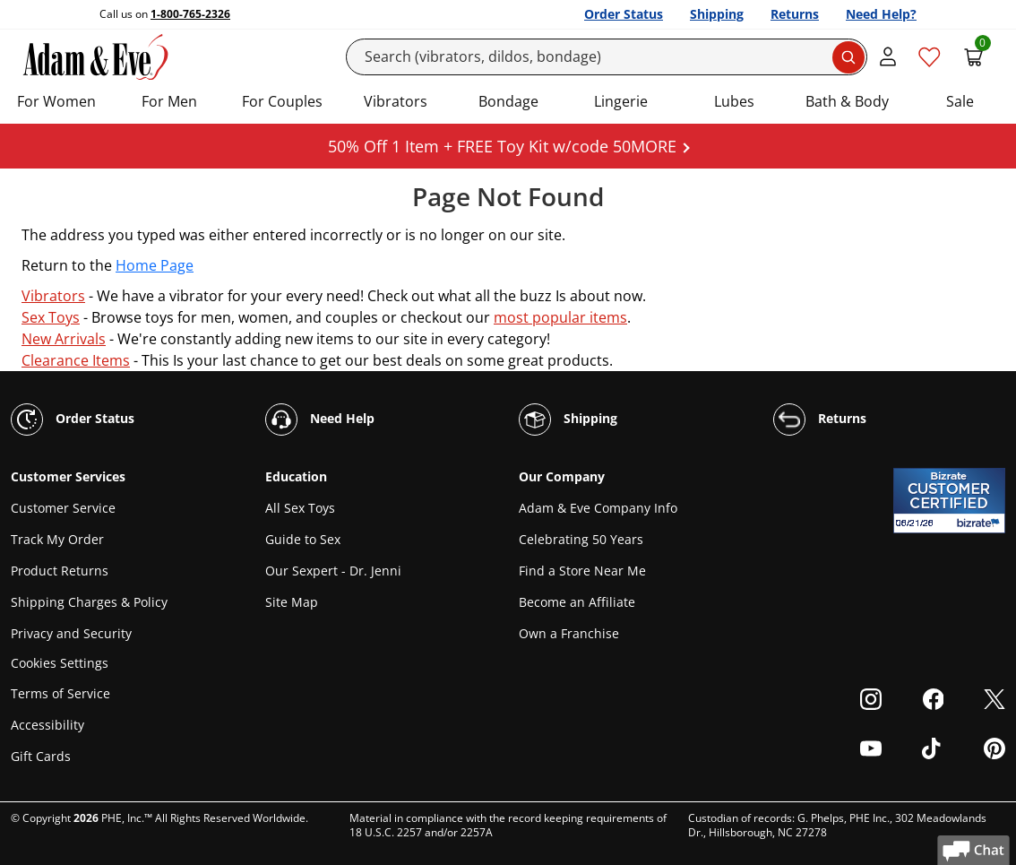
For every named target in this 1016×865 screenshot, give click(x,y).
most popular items (560, 317)
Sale (960, 101)
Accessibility (47, 724)
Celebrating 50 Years (581, 539)
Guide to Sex (302, 539)
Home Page (155, 265)
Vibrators (395, 101)
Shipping (717, 13)
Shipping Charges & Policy (89, 601)
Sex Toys (51, 317)
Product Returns (59, 570)
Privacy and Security (71, 633)
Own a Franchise (569, 633)
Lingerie (621, 101)
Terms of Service (60, 693)
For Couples (282, 101)
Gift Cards (41, 756)
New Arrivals (64, 339)
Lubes (734, 101)
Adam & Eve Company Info (598, 507)
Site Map (291, 601)
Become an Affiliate (577, 601)
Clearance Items (76, 360)
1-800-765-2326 (190, 14)
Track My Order (57, 539)
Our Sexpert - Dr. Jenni (333, 570)
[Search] (607, 57)
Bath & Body (847, 101)
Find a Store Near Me (582, 570)
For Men (169, 101)
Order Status (623, 13)
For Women (56, 101)
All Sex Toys (300, 507)
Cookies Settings (59, 663)
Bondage (508, 101)
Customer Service (63, 507)
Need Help (320, 419)
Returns (795, 13)
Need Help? (881, 13)
